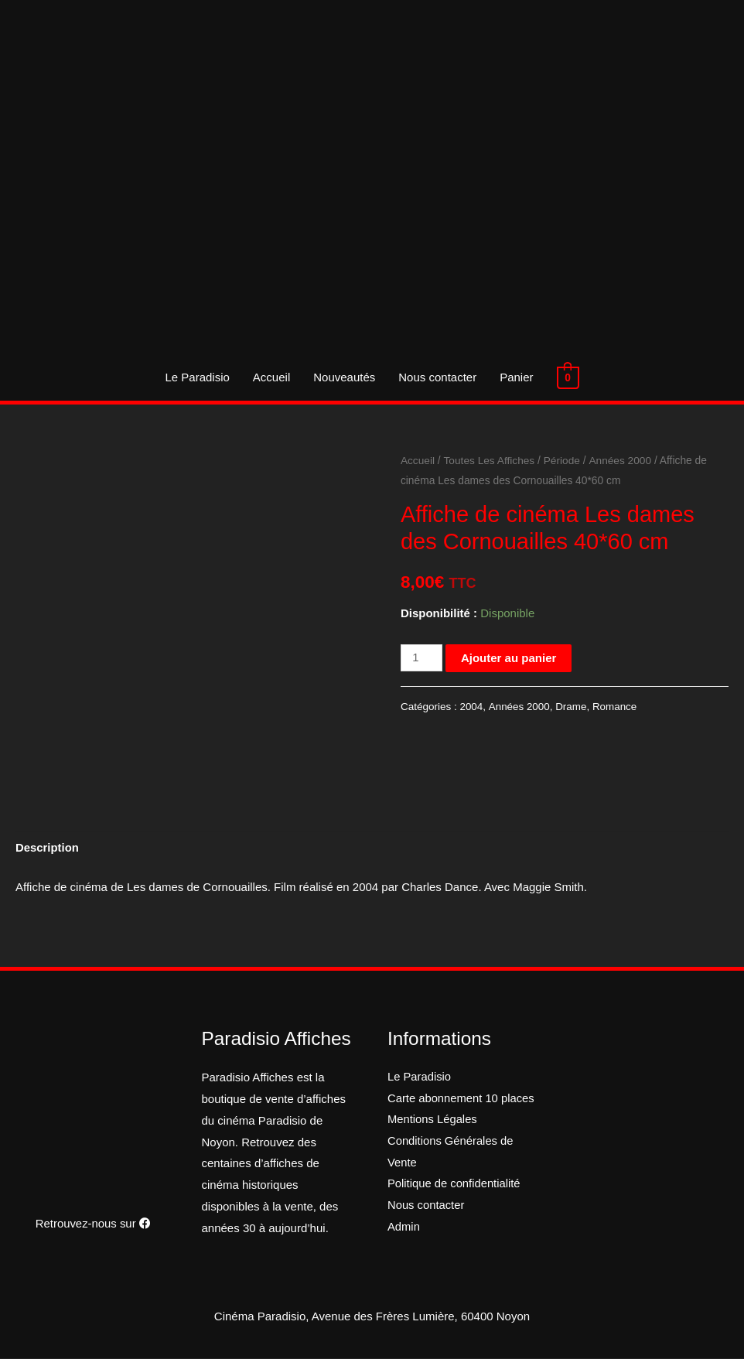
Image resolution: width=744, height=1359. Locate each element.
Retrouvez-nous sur (93, 1223)
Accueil (272, 377)
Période (563, 460)
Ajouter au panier (508, 657)
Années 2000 (620, 460)
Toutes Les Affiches (490, 460)
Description (47, 848)
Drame (571, 706)
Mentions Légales (433, 1120)
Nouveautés (345, 377)
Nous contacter (438, 377)
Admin (404, 1227)
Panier (517, 377)
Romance (614, 706)
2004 (471, 706)
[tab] (47, 848)
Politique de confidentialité (454, 1185)
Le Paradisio (198, 377)
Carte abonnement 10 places (462, 1098)
